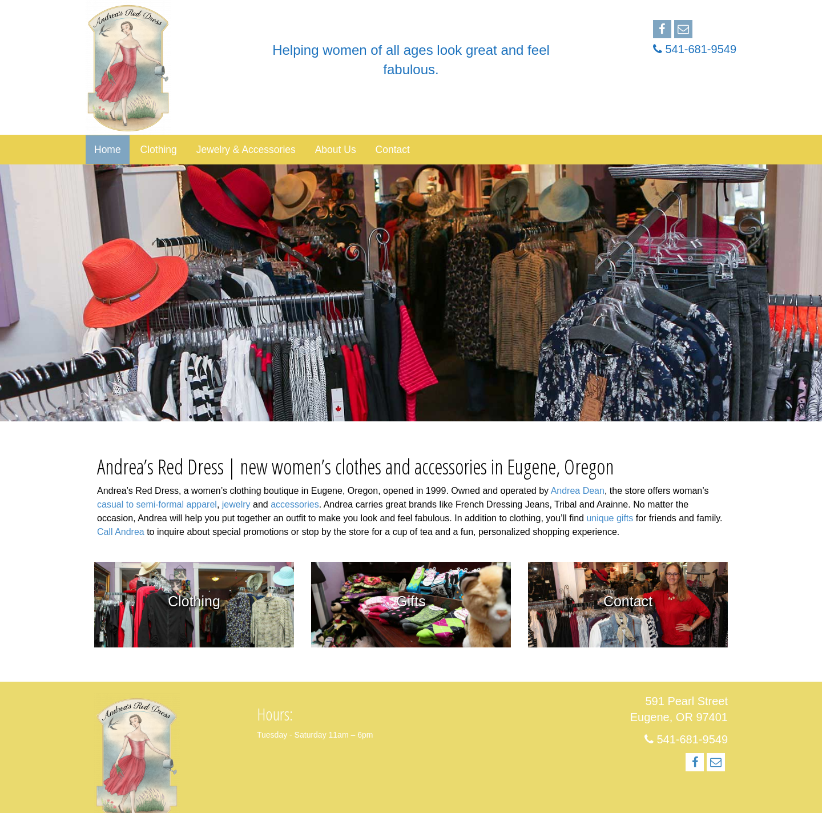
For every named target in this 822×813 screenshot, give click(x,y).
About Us (335, 149)
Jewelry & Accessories (246, 149)
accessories (295, 504)
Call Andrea (120, 532)
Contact (393, 149)
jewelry (236, 504)
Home (107, 149)
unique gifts (609, 518)
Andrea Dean (578, 491)
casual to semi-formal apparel (157, 504)
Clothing (158, 149)
